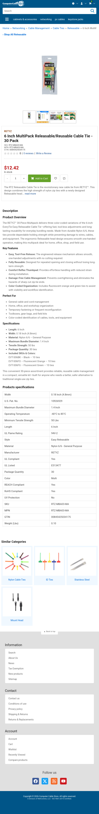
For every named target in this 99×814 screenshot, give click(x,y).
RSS (54, 781)
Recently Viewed (16, 754)
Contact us (13, 698)
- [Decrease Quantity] (7, 178)
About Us (13, 658)
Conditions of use (17, 703)
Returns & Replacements (21, 719)
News (11, 663)
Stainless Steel (82, 579)
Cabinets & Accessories (25, 19)
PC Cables (60, 19)
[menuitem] (75, 3)
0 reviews (28, 153)
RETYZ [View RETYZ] (8, 131)
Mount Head (17, 620)
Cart (10, 744)
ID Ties (49, 579)
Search (12, 652)
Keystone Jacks (75, 19)
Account (12, 739)
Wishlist (12, 749)
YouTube (63, 781)
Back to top (50, 631)
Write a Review (43, 153)
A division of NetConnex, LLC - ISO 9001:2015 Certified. (49, 799)
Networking (46, 19)
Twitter (45, 781)
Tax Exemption (16, 668)
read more (30, 193)
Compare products (18, 760)
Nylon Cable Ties (17, 579)
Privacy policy (15, 709)
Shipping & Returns (18, 714)
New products (15, 673)
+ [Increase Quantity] (24, 178)
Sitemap (12, 679)
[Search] (92, 11)
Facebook (36, 781)
